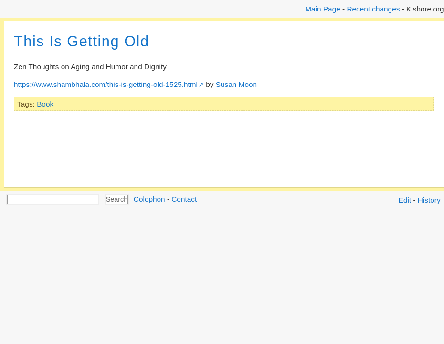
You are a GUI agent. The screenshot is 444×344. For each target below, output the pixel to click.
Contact (184, 199)
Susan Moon (236, 84)
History (429, 200)
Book (45, 104)
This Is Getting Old (81, 41)
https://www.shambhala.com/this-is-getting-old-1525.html (106, 84)
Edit (405, 200)
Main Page (322, 9)
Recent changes (373, 9)
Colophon (149, 199)
